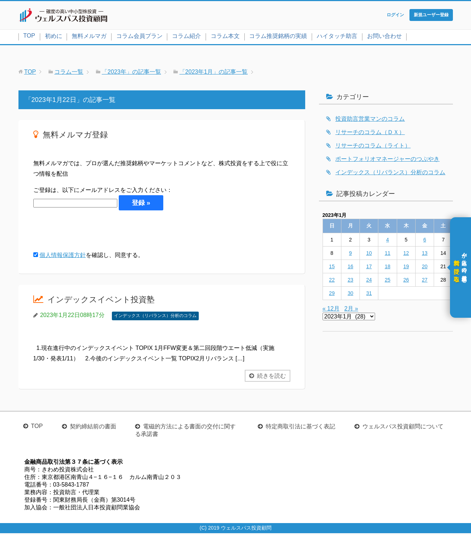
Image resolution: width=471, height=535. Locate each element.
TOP (29, 37)
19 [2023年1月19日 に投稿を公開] (406, 268)
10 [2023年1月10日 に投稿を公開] (369, 254)
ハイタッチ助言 (337, 37)
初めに (53, 37)
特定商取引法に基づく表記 (300, 428)
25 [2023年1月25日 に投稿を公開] (388, 281)
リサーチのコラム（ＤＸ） (370, 133)
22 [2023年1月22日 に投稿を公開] (332, 281)
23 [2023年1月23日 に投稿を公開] (350, 281)
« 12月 (331, 310)
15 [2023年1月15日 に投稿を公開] (332, 268)
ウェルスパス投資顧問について (402, 428)
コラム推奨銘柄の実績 (278, 37)
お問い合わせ (384, 37)
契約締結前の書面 (93, 428)
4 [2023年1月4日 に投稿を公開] (387, 241)
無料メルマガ (89, 37)
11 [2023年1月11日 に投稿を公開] (388, 254)
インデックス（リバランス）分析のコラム (155, 317)
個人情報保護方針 (62, 257)
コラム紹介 (186, 37)
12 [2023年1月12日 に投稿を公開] (406, 254)
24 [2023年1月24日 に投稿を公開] (369, 281)
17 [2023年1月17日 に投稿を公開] (369, 268)
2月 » (351, 310)
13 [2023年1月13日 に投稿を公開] (425, 254)
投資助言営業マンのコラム (370, 120)
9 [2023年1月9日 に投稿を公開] (350, 254)
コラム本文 (225, 37)
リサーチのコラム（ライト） (373, 147)
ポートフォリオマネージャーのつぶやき (387, 160)
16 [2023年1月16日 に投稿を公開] (350, 268)
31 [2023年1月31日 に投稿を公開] (369, 295)
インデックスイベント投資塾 (105, 301)
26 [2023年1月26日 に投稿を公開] (406, 281)
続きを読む (271, 377)
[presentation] (88, 232)
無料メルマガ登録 (78, 136)
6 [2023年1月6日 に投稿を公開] (424, 241)
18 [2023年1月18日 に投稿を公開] (388, 268)
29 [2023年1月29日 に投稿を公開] (332, 295)
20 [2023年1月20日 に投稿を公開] (425, 268)
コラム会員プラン (139, 37)
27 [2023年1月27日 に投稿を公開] (425, 281)
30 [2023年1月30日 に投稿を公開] (350, 295)
